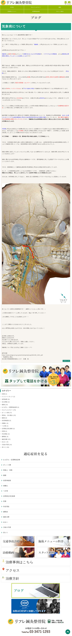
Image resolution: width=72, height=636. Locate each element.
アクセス (13, 570)
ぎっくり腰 (5, 412)
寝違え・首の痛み (7, 415)
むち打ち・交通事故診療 (9, 407)
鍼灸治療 (4, 439)
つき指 (4, 426)
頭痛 (3, 394)
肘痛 (3, 431)
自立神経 (4, 402)
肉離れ (4, 423)
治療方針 (12, 578)
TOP (67, 631)
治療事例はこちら (19, 562)
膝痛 (3, 418)
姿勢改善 (4, 399)
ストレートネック (7, 396)
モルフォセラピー (7, 410)
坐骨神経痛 (5, 420)
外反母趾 (4, 434)
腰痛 (3, 404)
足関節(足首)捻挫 (7, 428)
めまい (4, 442)
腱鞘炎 (4, 436)
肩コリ (4, 447)
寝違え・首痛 (7, 470)
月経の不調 (5, 444)
